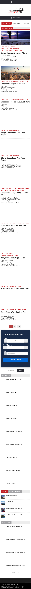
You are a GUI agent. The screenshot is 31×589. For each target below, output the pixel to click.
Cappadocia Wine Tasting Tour (13, 312)
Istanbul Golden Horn (10, 386)
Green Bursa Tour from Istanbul (13, 470)
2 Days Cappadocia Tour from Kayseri (13, 133)
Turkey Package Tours (6, 586)
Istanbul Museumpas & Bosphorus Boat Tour (15, 539)
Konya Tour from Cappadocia (13, 258)
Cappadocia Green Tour (16, 23)
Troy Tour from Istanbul (11, 483)
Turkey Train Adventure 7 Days (14, 53)
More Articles (15, 572)
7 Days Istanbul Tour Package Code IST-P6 (15, 412)
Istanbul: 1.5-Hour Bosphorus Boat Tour (14, 514)
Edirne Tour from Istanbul (11, 457)
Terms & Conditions (14, 587)
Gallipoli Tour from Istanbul (12, 438)
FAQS (23, 586)
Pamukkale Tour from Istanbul (13, 425)
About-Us (14, 586)
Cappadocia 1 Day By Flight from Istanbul (15, 464)
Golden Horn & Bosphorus (11, 392)
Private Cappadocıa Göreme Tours (15, 288)
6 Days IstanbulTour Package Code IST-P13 (15, 565)
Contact (22, 587)
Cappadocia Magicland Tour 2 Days (15, 102)
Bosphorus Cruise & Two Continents (14, 444)
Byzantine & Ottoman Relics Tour (13, 379)
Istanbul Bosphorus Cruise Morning (13, 451)
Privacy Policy (5, 587)
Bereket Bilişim (10, 584)
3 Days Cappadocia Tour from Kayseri (13, 159)
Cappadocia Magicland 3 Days (13, 84)
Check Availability (12, 360)
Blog (19, 586)
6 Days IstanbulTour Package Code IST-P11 (15, 559)
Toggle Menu (15, 2)
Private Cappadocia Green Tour (14, 225)
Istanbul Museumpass (11, 546)
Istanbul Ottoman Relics (11, 405)
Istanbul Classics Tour (11, 477)
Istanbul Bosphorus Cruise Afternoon (14, 431)
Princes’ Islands (9, 399)
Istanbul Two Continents (11, 418)
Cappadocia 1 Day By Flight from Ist (14, 193)
